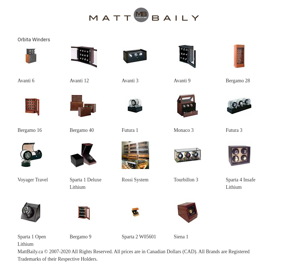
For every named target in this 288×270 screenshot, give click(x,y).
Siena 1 (181, 236)
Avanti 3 (130, 80)
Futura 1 (130, 130)
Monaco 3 (184, 130)
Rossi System (135, 179)
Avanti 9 (182, 80)
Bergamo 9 (80, 236)
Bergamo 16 (30, 130)
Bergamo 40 (82, 130)
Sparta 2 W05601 (139, 236)
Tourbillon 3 (186, 179)
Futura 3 (234, 130)
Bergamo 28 (238, 80)
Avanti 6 (26, 80)
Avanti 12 (79, 80)
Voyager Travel (33, 179)
